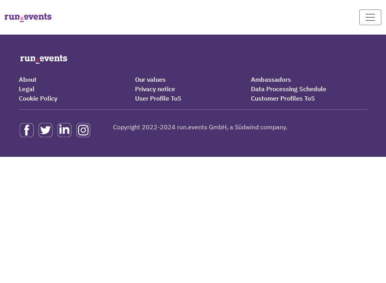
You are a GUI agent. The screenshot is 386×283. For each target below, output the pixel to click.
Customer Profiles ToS (283, 98)
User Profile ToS (158, 98)
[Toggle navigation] (370, 17)
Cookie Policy (38, 98)
